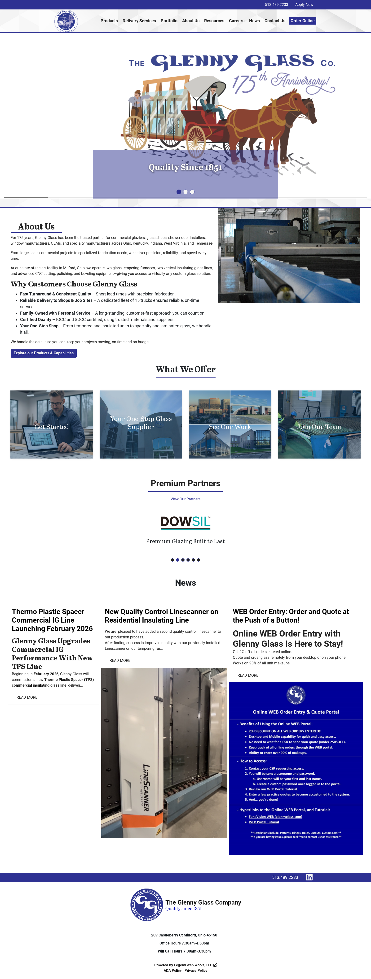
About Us (190, 20)
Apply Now (304, 4)
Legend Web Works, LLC (195, 965)
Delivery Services (139, 20)
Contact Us (275, 20)
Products (109, 20)
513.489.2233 (276, 4)
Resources (214, 20)
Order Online (303, 20)
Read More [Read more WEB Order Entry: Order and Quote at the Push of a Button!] (248, 675)
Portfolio (169, 20)
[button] (179, 192)
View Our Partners (185, 499)
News (254, 20)
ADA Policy (173, 970)
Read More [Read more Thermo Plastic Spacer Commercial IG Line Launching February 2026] (27, 697)
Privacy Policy (196, 970)
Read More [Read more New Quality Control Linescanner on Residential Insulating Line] (120, 660)
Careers (236, 20)
